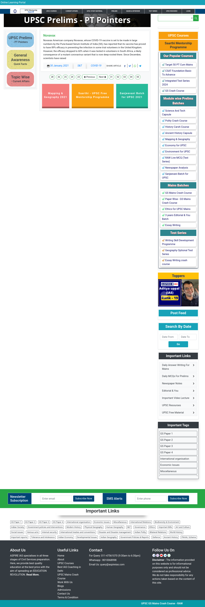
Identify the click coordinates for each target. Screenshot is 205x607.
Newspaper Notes (172, 383)
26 (59, 77)
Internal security (49, 532)
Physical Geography (93, 527)
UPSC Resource (171, 11)
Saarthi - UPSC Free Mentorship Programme (92, 95)
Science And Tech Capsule (173, 112)
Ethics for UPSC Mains (176, 209)
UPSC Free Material (173, 412)
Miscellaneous (168, 471)
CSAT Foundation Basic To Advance (176, 72)
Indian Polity (140, 532)
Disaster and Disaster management (115, 532)
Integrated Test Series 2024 (176, 82)
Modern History (74, 527)
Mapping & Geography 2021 (55, 95)
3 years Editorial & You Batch (176, 217)
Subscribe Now (83, 498)
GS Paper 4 (166, 452)
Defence (156, 537)
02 (118, 77)
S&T (129, 527)
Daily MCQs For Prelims (175, 376)
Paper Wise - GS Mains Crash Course (176, 201)
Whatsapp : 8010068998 (103, 560)
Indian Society (17, 527)
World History (176, 532)
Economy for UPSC (174, 145)
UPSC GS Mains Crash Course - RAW (166, 603)
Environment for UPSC (176, 151)
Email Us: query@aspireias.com (107, 564)
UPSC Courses (51, 11)
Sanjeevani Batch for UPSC (175, 175)
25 (65, 77)
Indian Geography (109, 537)
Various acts (32, 532)
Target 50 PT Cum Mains (177, 64)
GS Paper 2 (166, 439)
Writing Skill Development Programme (178, 242)
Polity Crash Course (174, 120)
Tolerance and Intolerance (43, 537)
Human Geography (114, 527)
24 (72, 77)
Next (102, 77)
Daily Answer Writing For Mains (175, 367)
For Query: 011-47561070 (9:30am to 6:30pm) (114, 555)
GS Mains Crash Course (177, 192)
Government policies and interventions (45, 527)
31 (111, 77)
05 (138, 77)
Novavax (49, 35)
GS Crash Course (173, 90)
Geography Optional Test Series (177, 252)
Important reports (19, 537)
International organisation (174, 458)
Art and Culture (183, 527)
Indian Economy (65, 537)
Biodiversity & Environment (167, 522)
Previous (89, 77)
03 (124, 77)
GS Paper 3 (166, 446)
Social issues (17, 532)
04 (131, 77)
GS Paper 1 (166, 433)
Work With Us (65, 582)
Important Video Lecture (175, 397)
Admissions (64, 589)
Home (61, 555)
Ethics (152, 527)
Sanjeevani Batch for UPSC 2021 (132, 95)
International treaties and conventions (78, 532)
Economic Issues (169, 464)
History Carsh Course (175, 126)
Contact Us (64, 593)
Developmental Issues (87, 537)
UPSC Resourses (171, 405)
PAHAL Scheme (189, 537)
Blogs (61, 586)
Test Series (153, 11)
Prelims (114, 11)
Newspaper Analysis (175, 167)
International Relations (140, 522)
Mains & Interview (133, 11)
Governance (140, 527)
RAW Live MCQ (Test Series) (175, 159)
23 (78, 77)
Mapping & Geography (176, 139)
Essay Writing (171, 225)
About (61, 559)
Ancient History (171, 537)
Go (178, 344)
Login (188, 11)
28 (52, 77)
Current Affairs (72, 11)
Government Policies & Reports (134, 537)
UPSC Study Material (94, 11)
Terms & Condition (68, 597)
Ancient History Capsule (177, 133)
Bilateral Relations (158, 532)
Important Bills (165, 527)
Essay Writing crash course (174, 262)
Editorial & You (170, 390)
